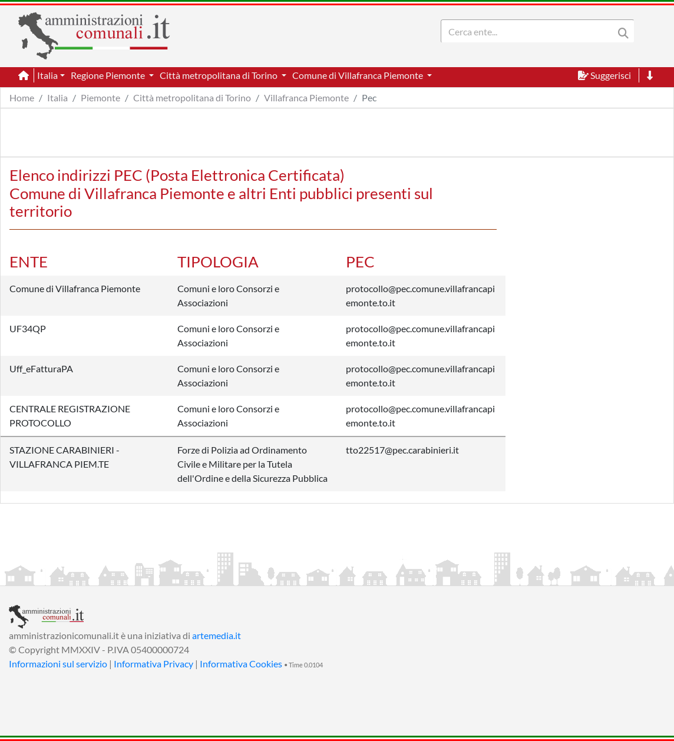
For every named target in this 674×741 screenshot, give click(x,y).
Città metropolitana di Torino (192, 97)
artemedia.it (216, 635)
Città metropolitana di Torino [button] (219, 75)
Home (21, 97)
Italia (57, 97)
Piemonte (100, 97)
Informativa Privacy (153, 663)
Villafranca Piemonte (306, 97)
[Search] (529, 31)
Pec (369, 97)
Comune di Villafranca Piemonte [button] (358, 75)
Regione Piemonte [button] (109, 75)
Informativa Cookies (241, 663)
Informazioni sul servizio (58, 663)
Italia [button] (47, 75)
